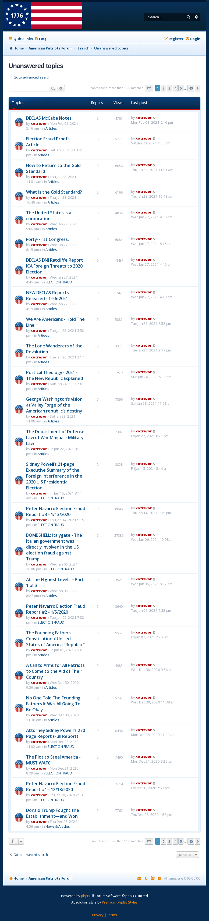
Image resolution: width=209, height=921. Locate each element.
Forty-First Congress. (47, 239)
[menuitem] (40, 39)
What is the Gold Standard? (54, 192)
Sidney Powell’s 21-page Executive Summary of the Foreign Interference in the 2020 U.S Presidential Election (54, 476)
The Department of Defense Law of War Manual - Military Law (55, 437)
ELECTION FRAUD (58, 282)
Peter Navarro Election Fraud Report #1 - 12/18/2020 (55, 786)
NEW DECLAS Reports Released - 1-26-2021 (47, 295)
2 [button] (163, 88)
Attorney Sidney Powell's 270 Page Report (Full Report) (55, 733)
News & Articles (57, 826)
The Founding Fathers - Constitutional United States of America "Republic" (55, 639)
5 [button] (181, 88)
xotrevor (39, 123)
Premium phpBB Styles (120, 902)
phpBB (86, 895)
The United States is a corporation (48, 216)
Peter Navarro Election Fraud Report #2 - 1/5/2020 (55, 609)
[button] (149, 88)
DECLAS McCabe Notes (49, 118)
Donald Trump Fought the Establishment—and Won (52, 813)
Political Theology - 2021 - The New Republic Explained (54, 375)
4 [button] (175, 88)
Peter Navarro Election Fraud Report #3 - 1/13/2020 (55, 511)
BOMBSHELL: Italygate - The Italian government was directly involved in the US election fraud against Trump (54, 547)
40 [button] (191, 88)
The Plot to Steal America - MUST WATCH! (53, 760)
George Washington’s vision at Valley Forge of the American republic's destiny (54, 405)
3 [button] (169, 88)
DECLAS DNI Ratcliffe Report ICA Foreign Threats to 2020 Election (54, 266)
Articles (51, 128)
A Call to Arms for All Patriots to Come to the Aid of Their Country (55, 671)
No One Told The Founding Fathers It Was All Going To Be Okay (53, 704)
